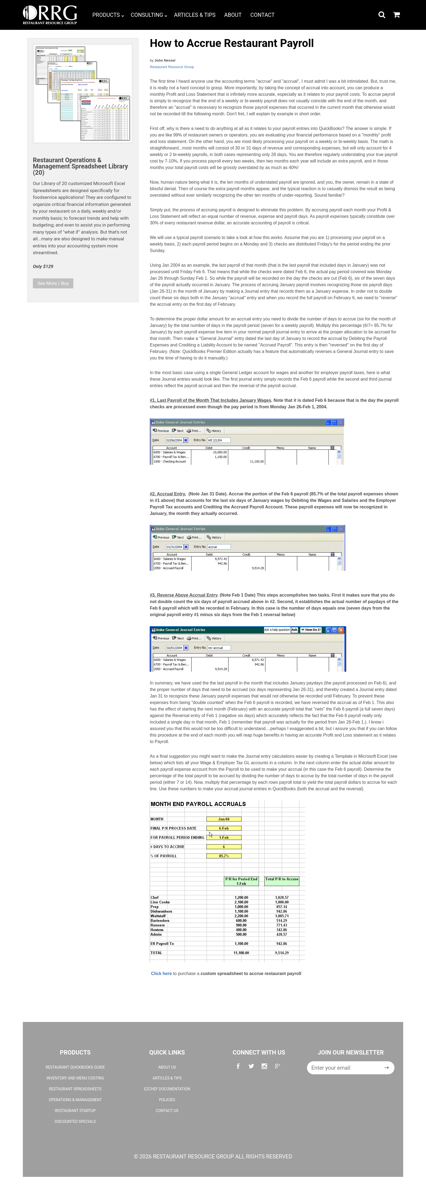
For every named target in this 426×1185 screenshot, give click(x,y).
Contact (262, 15)
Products (108, 15)
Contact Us (167, 1110)
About (233, 15)
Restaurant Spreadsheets (75, 1089)
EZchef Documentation (167, 1089)
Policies (167, 1100)
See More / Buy (53, 283)
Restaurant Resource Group (172, 67)
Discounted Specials (75, 1121)
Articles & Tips (194, 15)
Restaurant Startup (75, 1110)
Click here (161, 973)
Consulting (149, 15)
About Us (167, 1067)
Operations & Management (75, 1100)
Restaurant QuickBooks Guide (75, 1067)
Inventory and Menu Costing (75, 1078)
